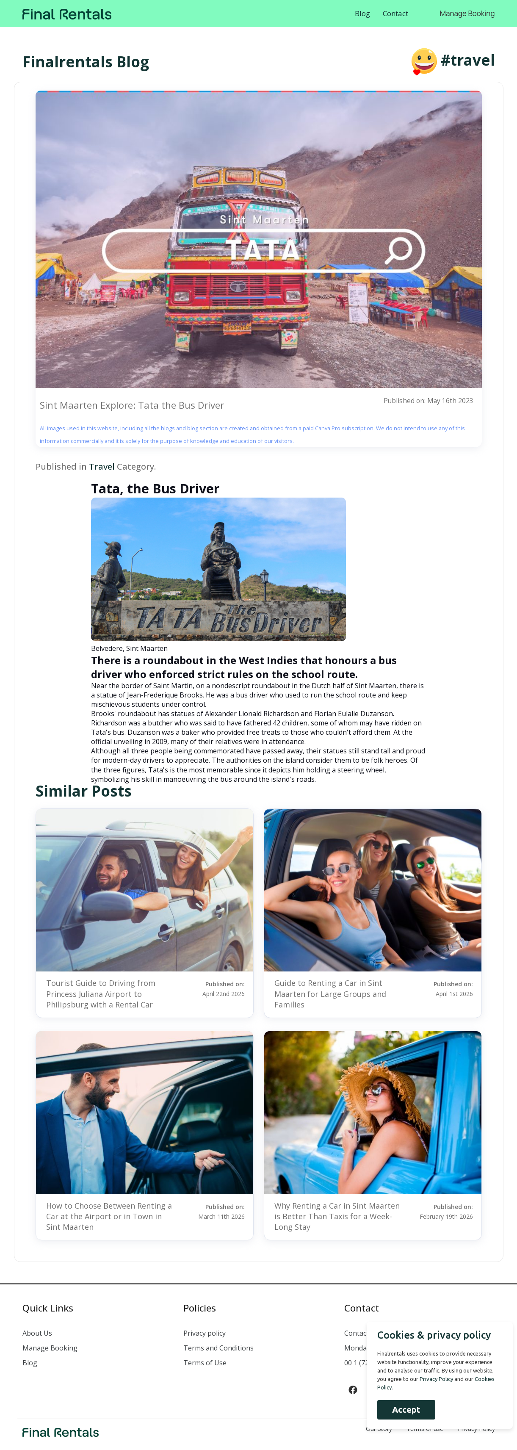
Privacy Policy (432, 1379)
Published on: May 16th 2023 (427, 400)
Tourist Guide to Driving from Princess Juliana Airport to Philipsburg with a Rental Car (100, 993)
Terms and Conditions (218, 1348)
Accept (402, 1409)
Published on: (213, 988)
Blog (362, 13)
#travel (468, 60)
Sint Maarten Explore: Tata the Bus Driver (132, 404)
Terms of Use (205, 1362)
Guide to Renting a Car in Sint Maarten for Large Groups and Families (330, 993)
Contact (395, 13)
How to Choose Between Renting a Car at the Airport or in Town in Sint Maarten (109, 1216)
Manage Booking (467, 13)
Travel (102, 466)
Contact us (361, 1333)
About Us (37, 1333)
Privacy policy (204, 1333)
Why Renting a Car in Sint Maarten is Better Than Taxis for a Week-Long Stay (337, 1216)
